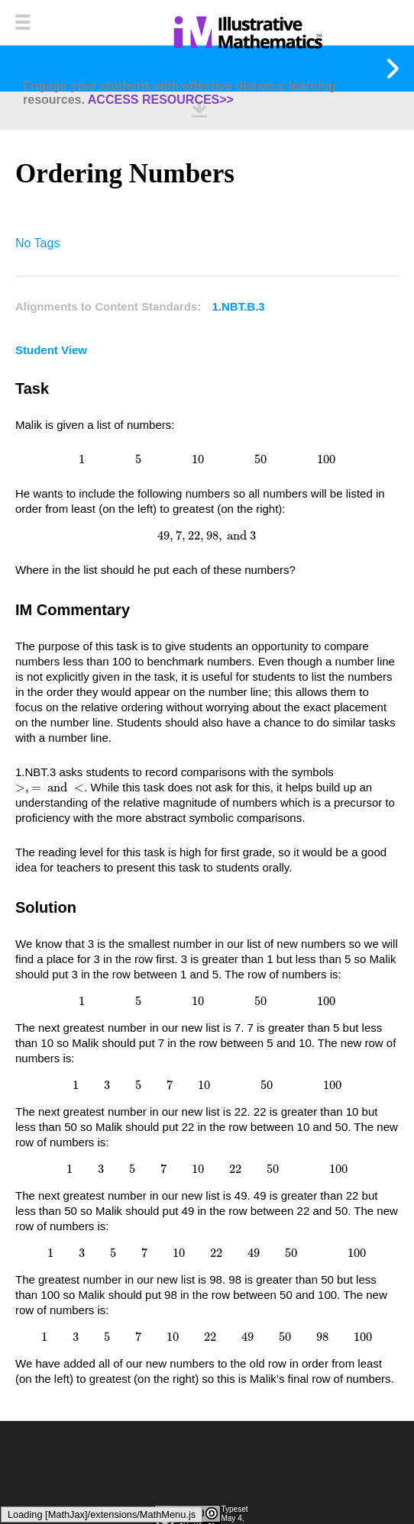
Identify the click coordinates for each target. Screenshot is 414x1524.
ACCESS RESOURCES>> (161, 99)
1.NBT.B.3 (238, 306)
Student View (51, 349)
